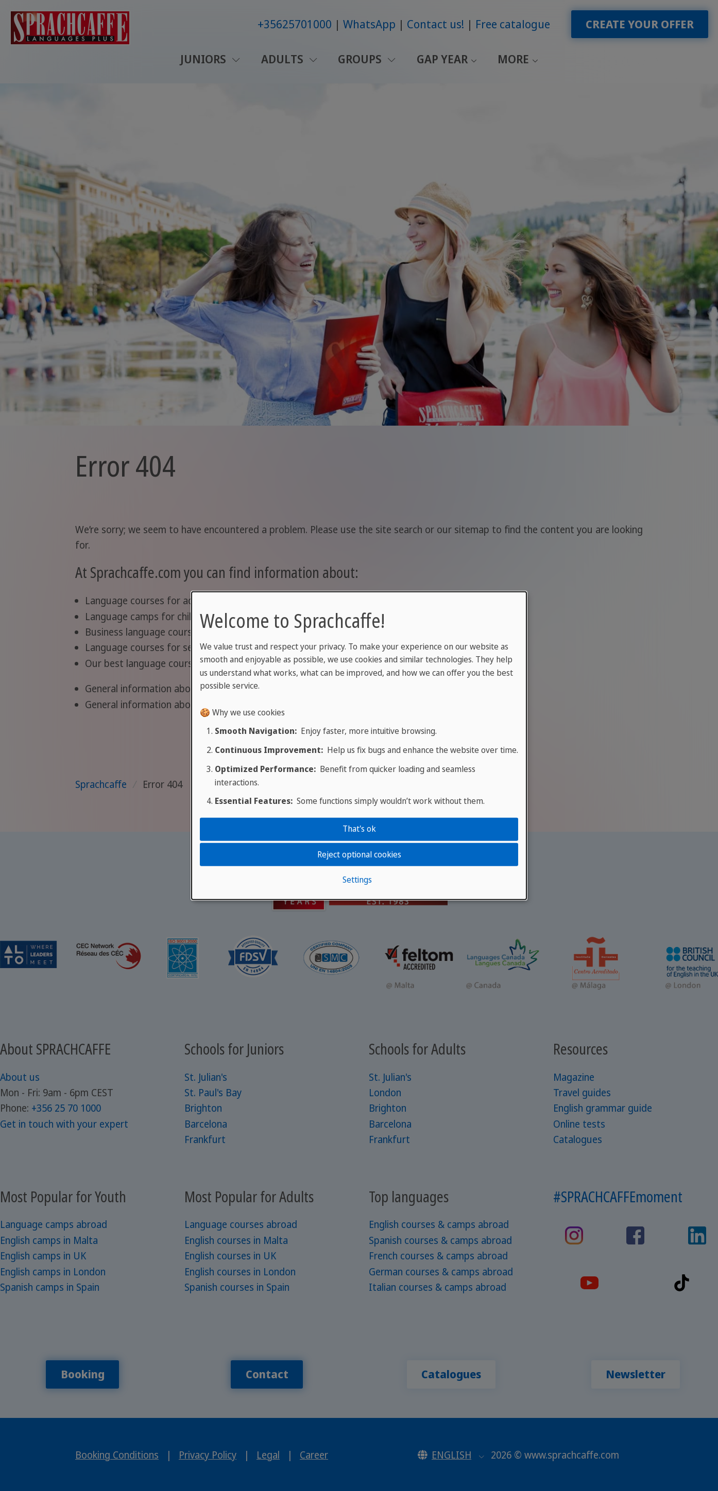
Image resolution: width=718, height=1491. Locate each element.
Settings (357, 879)
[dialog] (359, 745)
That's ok (359, 828)
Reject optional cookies (359, 853)
